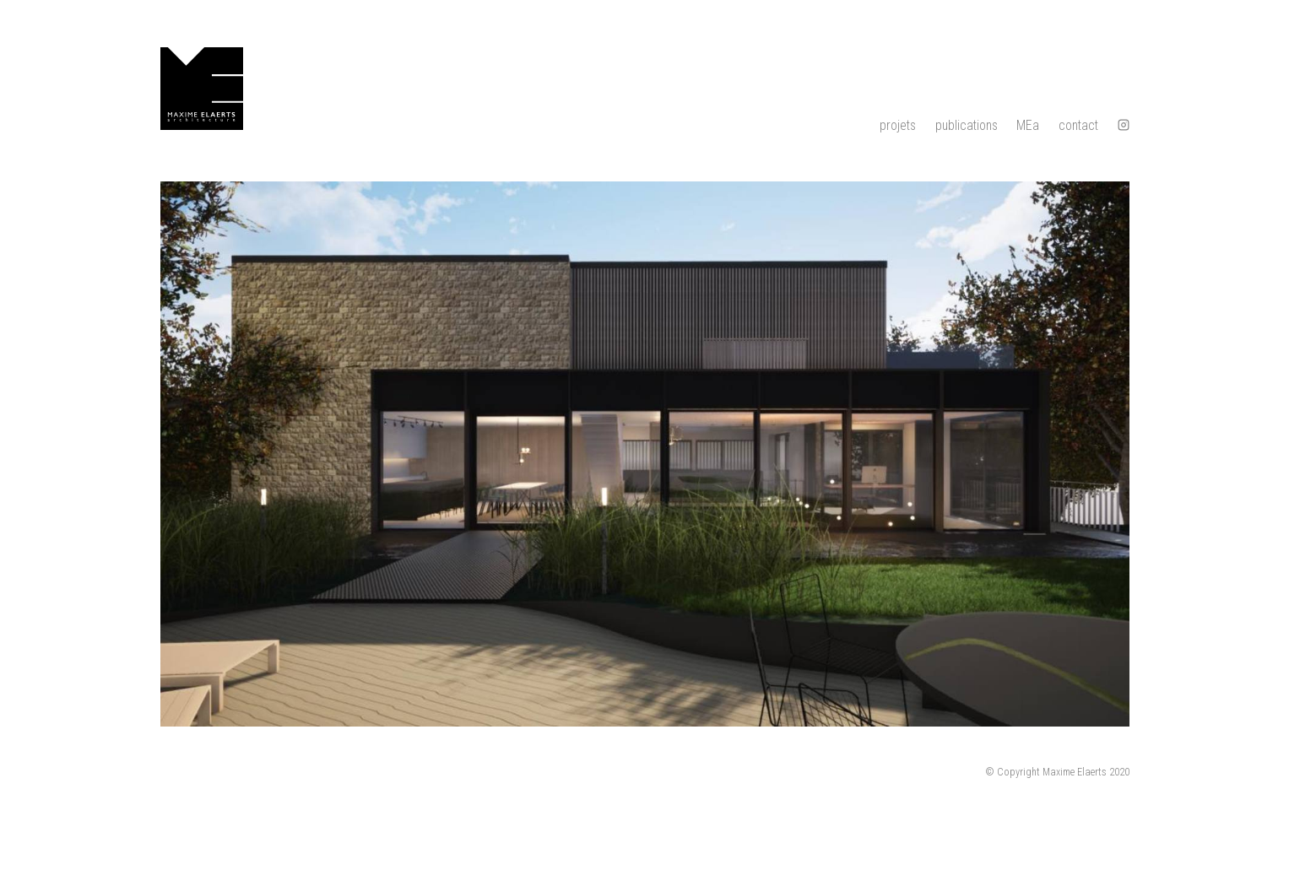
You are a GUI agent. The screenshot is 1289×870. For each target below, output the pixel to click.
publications (966, 125)
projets (898, 125)
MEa (1027, 125)
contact (1078, 125)
